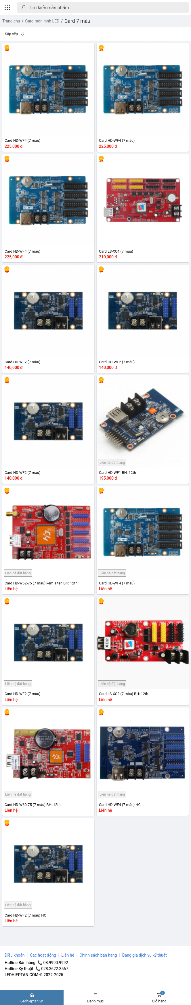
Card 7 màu (77, 21)
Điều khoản (15, 955)
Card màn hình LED (42, 21)
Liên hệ (67, 955)
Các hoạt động (43, 955)
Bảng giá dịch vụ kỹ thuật (144, 955)
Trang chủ (11, 21)
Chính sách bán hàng (98, 955)
